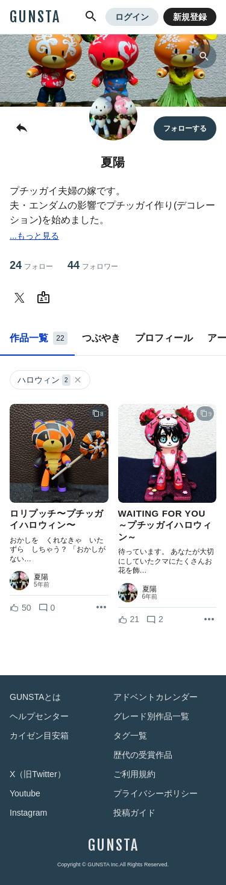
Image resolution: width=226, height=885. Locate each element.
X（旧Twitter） (38, 774)
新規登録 (190, 17)
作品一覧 (38, 338)
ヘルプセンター (39, 716)
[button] (91, 17)
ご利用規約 (134, 774)
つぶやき (101, 338)
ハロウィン (50, 380)
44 (92, 265)
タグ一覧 (130, 735)
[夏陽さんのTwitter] (22, 297)
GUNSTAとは (35, 697)
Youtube (25, 793)
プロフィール (164, 338)
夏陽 (41, 577)
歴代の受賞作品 (142, 755)
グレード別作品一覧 (151, 716)
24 (31, 265)
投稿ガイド (134, 812)
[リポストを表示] (101, 607)
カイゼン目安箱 (39, 735)
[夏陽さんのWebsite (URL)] (46, 297)
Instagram (28, 812)
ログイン (132, 17)
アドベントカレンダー (155, 697)
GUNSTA (35, 17)
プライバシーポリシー (155, 793)
